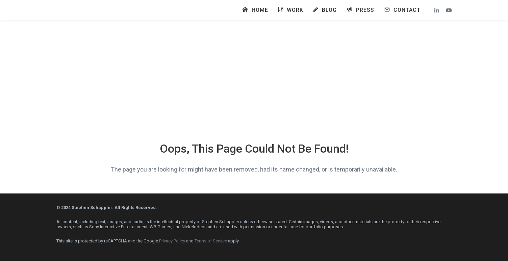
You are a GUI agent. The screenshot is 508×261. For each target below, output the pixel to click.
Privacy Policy (172, 240)
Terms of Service (211, 240)
